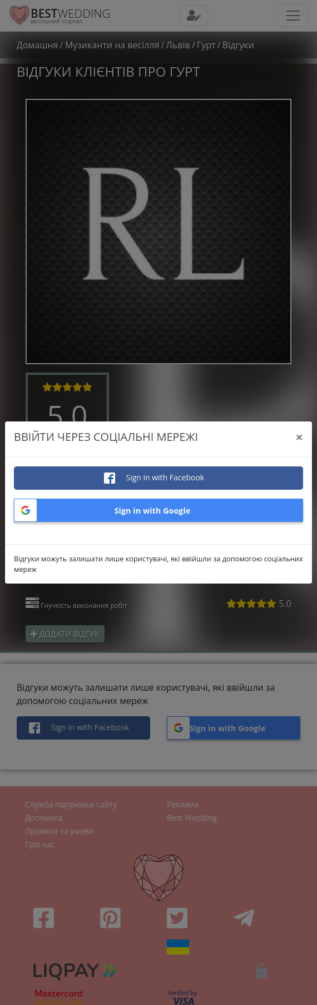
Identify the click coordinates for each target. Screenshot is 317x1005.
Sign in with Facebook (164, 477)
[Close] (299, 437)
